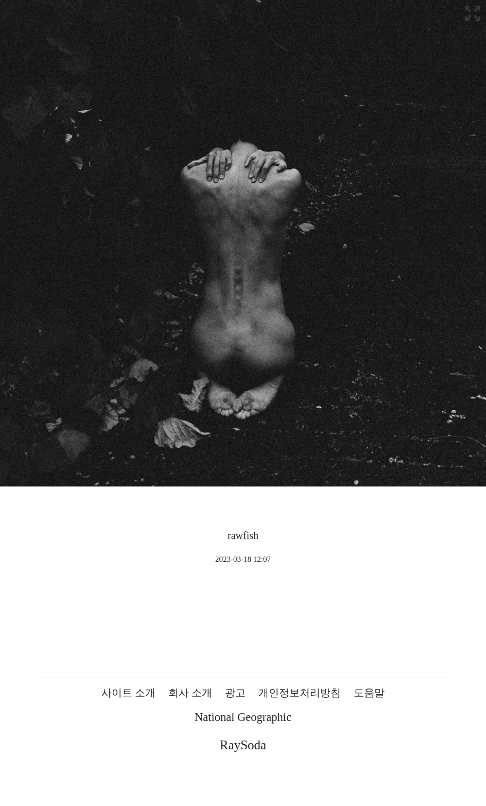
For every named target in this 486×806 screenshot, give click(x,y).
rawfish (243, 535)
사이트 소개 (128, 692)
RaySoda (243, 745)
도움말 (369, 692)
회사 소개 (190, 692)
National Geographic (243, 717)
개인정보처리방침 (299, 692)
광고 (235, 692)
